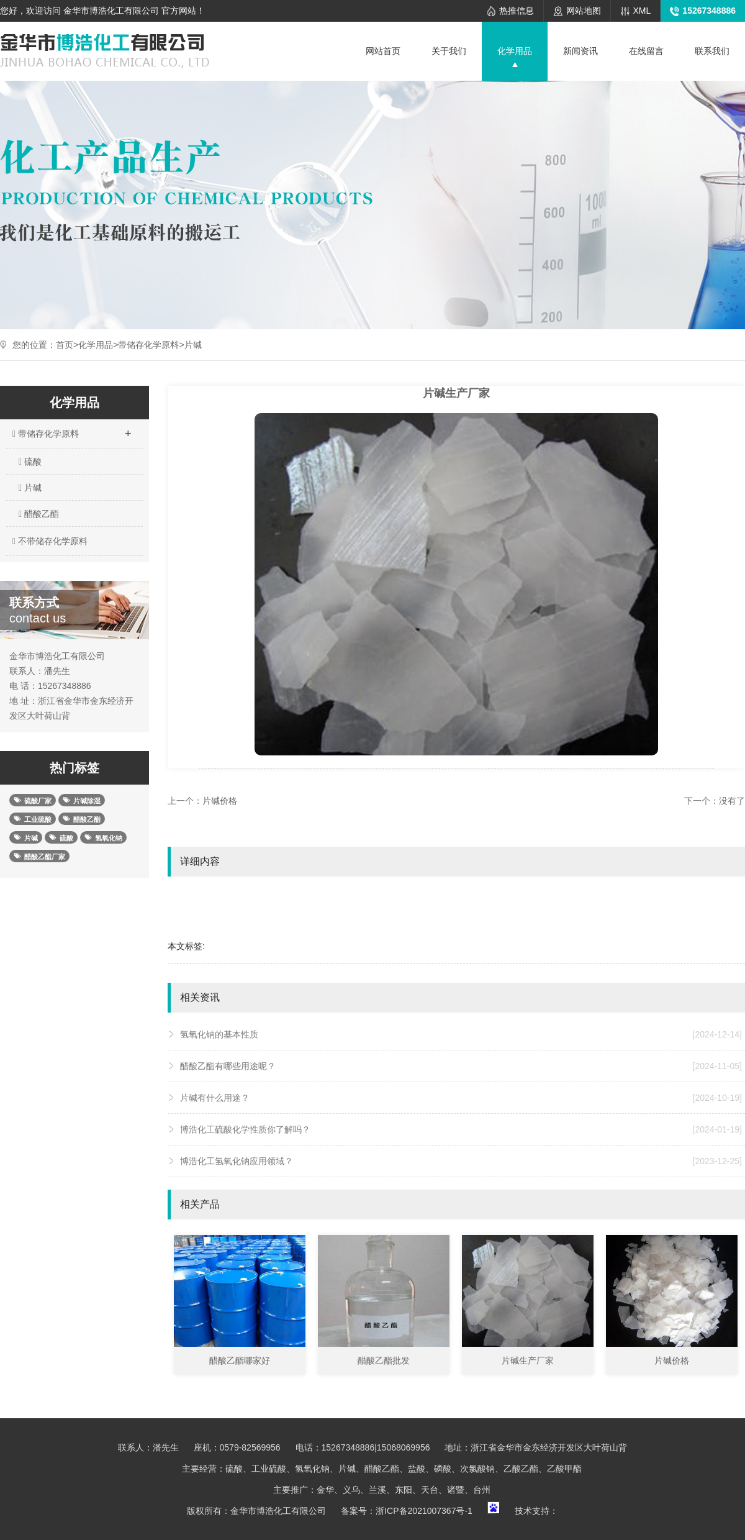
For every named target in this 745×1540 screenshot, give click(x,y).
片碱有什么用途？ (461, 1097)
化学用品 (514, 51)
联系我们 (712, 51)
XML (642, 11)
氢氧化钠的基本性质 (461, 1034)
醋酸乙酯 (39, 514)
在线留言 (646, 51)
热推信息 (516, 11)
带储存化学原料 (148, 345)
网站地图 (583, 11)
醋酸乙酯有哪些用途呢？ (461, 1066)
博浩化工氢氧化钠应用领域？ (461, 1161)
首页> (67, 345)
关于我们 (448, 51)
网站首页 (383, 51)
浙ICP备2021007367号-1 (424, 1511)
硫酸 (30, 462)
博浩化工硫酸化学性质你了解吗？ (461, 1129)
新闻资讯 (580, 51)
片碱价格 (219, 801)
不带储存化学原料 (48, 541)
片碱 (193, 345)
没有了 (732, 801)
